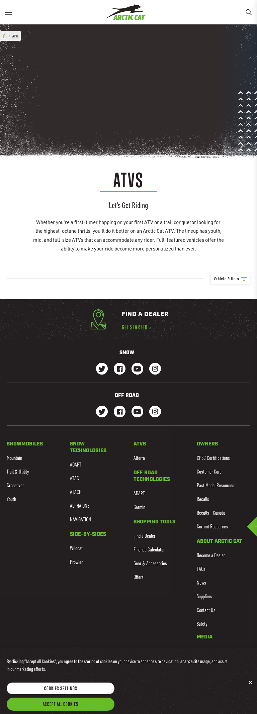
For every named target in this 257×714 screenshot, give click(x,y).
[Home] (4, 36)
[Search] (248, 12)
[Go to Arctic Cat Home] (126, 12)
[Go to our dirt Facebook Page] (119, 412)
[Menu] (8, 12)
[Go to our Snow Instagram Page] (155, 369)
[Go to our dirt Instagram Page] (102, 412)
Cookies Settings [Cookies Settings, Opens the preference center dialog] (60, 697)
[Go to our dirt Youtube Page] (137, 412)
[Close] (250, 691)
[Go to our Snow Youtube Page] (137, 369)
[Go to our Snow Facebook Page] (119, 369)
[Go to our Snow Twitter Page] (102, 369)
